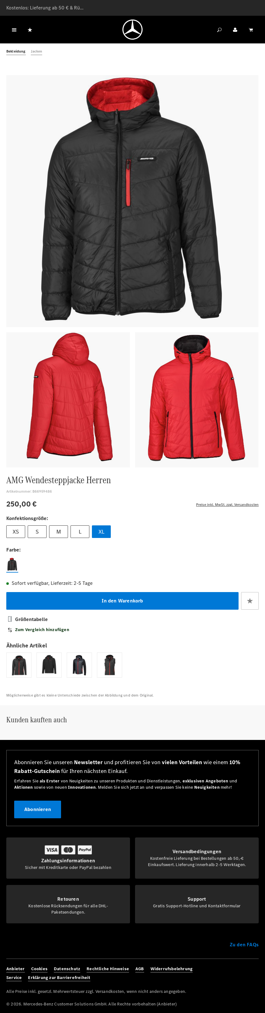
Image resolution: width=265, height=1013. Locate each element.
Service (14, 978)
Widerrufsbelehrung (171, 969)
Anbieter (15, 969)
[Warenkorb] (251, 29)
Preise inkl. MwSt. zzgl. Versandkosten (227, 504)
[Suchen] (219, 29)
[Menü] (14, 29)
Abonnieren (37, 809)
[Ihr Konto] (235, 29)
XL (101, 531)
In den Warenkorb (122, 600)
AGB (139, 969)
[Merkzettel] (30, 29)
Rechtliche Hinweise (108, 969)
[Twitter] (244, 973)
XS (16, 531)
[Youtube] (254, 973)
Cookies (39, 969)
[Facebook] (225, 973)
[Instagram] (235, 973)
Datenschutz (67, 969)
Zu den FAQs (244, 944)
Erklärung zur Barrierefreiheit (59, 978)
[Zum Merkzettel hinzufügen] (250, 601)
